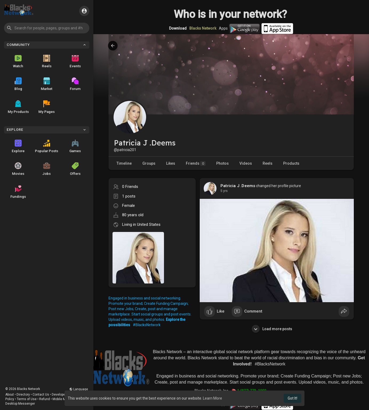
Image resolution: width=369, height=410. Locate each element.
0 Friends (130, 186)
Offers (75, 169)
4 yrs (224, 191)
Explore (18, 146)
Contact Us (41, 394)
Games (75, 146)
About (9, 394)
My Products (18, 107)
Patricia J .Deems (237, 185)
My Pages (46, 107)
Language (78, 389)
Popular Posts (46, 146)
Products (291, 163)
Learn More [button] (212, 398)
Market (46, 84)
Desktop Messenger (20, 403)
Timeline (124, 163)
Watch (18, 61)
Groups (148, 163)
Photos (222, 163)
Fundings (18, 192)
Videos (245, 163)
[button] (46, 28)
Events (75, 61)
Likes (170, 163)
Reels (46, 61)
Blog (18, 84)
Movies (18, 169)
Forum (75, 84)
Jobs (46, 169)
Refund (44, 399)
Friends (196, 163)
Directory (23, 394)
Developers (60, 394)
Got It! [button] (292, 398)
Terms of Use (27, 399)
